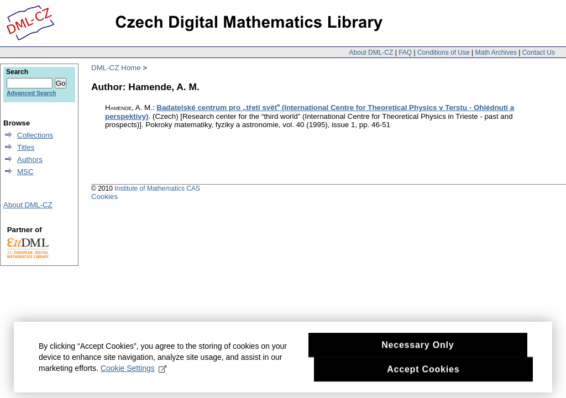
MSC (25, 171)
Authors (30, 159)
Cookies (104, 196)
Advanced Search (31, 93)
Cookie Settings (133, 373)
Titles (25, 147)
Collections (35, 135)
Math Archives (495, 52)
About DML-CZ (371, 52)
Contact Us (538, 52)
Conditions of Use (443, 52)
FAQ (405, 52)
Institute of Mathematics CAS (157, 188)
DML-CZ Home (116, 68)
